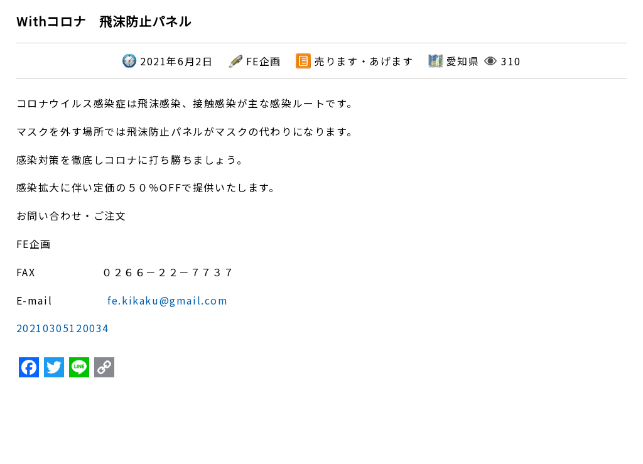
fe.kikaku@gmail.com (167, 300)
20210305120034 (62, 327)
